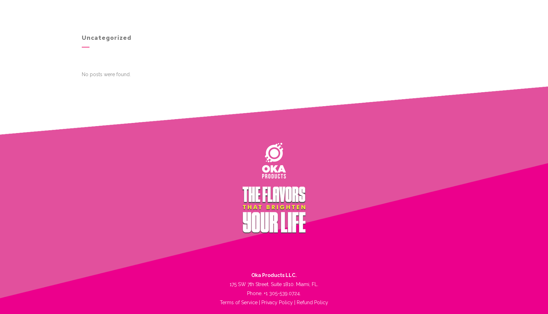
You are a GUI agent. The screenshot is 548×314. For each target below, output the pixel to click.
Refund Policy (312, 302)
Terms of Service (239, 302)
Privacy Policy (277, 302)
